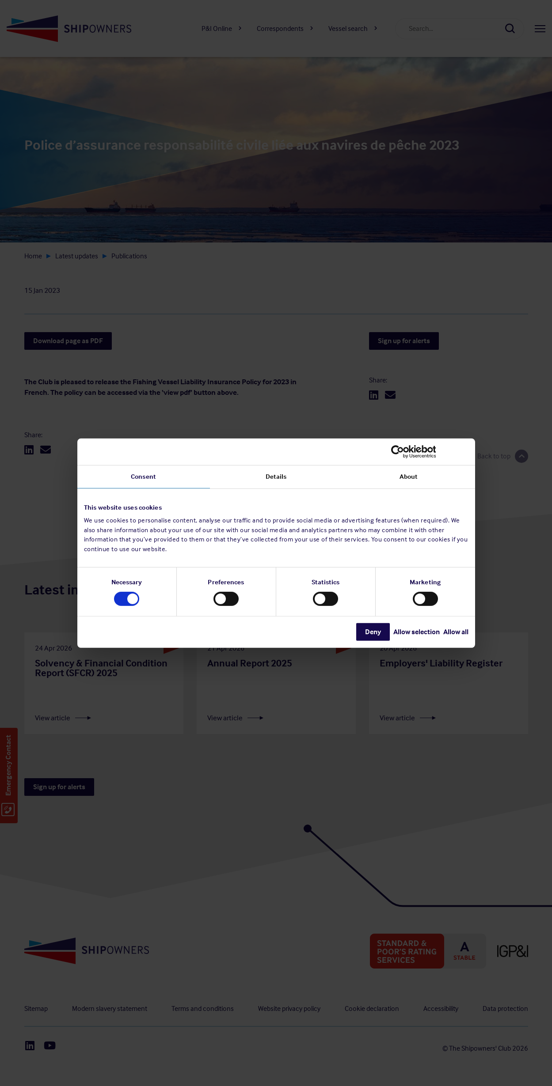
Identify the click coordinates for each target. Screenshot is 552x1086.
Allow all (455, 631)
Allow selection (416, 631)
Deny (373, 631)
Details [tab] (276, 476)
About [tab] (409, 476)
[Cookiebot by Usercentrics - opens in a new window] (429, 451)
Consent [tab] (143, 476)
